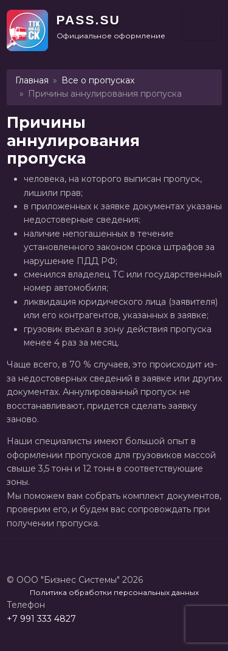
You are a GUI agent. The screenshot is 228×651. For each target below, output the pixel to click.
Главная (32, 80)
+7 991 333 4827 (41, 618)
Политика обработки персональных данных (114, 592)
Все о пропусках (97, 80)
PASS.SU (88, 20)
